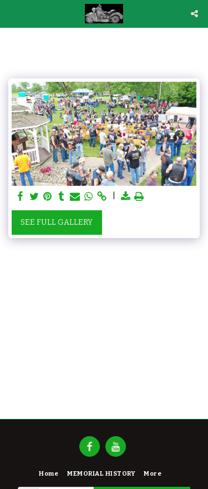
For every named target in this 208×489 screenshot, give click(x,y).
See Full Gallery (57, 222)
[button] (12, 13)
